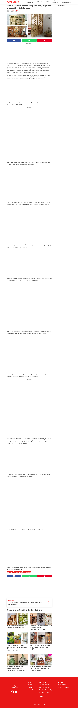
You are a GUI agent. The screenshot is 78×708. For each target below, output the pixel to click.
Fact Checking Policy (44, 684)
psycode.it (30, 690)
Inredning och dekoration (30, 1)
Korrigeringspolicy (44, 687)
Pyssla (47, 2)
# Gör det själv (27, 572)
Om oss (30, 684)
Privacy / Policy (62, 684)
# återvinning (18, 572)
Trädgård (39, 2)
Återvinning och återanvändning (66, 1)
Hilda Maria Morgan (15, 10)
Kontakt (30, 687)
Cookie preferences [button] (63, 687)
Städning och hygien (55, 1)
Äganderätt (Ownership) (45, 692)
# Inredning (10, 572)
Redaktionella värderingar (46, 690)
